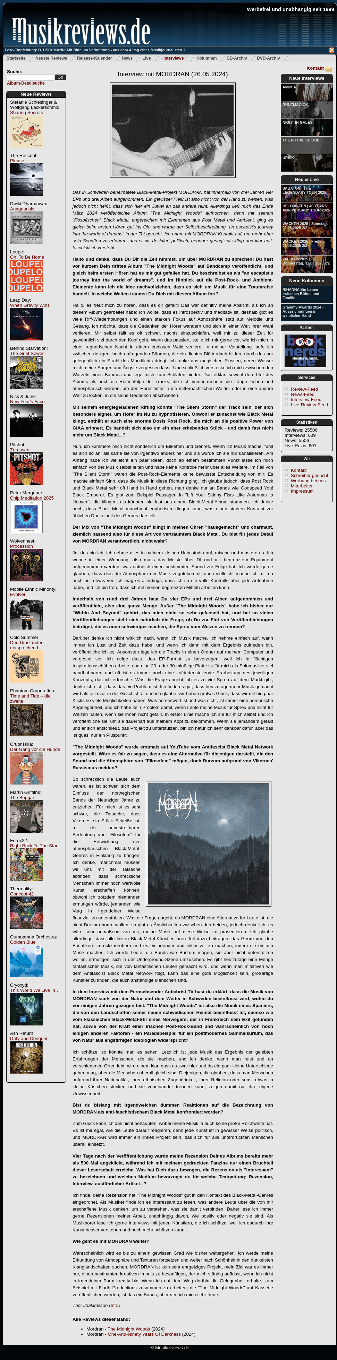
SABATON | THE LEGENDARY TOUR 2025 (304, 190)
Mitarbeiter (302, 485)
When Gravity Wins (30, 305)
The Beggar (22, 797)
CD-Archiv (237, 58)
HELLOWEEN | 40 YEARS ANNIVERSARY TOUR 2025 (306, 208)
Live (147, 58)
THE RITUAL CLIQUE (301, 140)
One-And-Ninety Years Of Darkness (144, 1334)
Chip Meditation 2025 (32, 498)
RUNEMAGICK (295, 105)
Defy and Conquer (29, 1038)
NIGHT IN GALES (297, 122)
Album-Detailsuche (26, 83)
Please (17, 160)
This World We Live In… (35, 990)
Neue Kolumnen (306, 280)
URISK (288, 158)
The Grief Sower (27, 353)
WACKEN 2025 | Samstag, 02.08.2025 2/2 (305, 226)
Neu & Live (307, 179)
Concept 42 (22, 893)
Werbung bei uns (308, 480)
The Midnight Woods (129, 1329)
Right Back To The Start (34, 845)
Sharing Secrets (26, 112)
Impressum (302, 491)
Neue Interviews (306, 78)
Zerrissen (20, 449)
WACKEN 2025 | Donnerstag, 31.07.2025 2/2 (306, 261)
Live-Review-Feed (309, 404)
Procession (21, 546)
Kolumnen (206, 58)
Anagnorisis (22, 208)
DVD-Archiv (268, 58)
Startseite (16, 58)
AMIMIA (289, 87)
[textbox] (31, 77)
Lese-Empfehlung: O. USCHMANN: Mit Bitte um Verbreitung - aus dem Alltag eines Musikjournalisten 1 (95, 50)
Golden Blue (22, 942)
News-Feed (302, 394)
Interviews (173, 58)
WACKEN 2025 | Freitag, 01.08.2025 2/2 (304, 243)
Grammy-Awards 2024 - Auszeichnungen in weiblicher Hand (303, 311)
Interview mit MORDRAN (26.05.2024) (173, 74)
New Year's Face (27, 401)
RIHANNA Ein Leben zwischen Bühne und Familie (301, 293)
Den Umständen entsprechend (26, 645)
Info (114, 1305)
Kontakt (315, 68)
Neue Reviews (36, 94)
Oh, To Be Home (27, 257)
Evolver (17, 594)
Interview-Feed (306, 399)
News (127, 58)
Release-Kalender (94, 58)
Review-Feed (304, 389)
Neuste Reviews (51, 58)
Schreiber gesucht (309, 475)
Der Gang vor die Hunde (35, 749)
